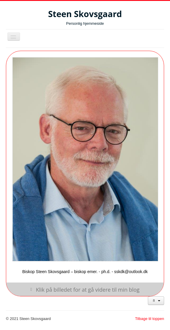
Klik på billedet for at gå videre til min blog (87, 289)
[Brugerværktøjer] (156, 300)
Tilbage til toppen (149, 318)
